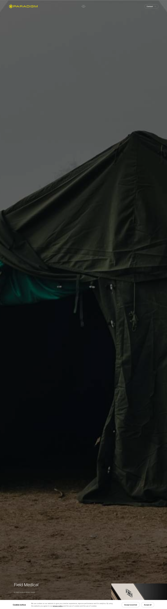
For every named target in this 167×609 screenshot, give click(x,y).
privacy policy (58, 606)
